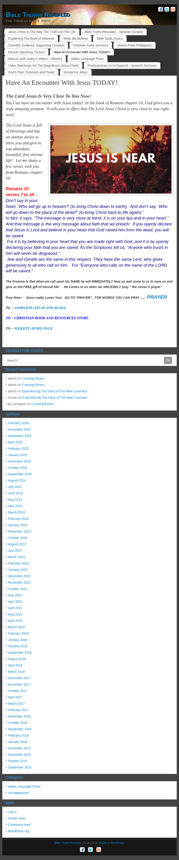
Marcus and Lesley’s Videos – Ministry (35, 59)
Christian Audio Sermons (90, 45)
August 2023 (17, 544)
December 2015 (19, 748)
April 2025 (15, 442)
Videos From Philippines (134, 45)
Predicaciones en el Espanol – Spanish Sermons (121, 65)
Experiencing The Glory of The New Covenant (54, 391)
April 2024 (15, 506)
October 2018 (17, 646)
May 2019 (15, 614)
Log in (12, 812)
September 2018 (20, 652)
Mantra (103, 843)
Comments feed (19, 825)
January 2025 (17, 455)
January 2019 (17, 640)
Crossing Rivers (33, 378)
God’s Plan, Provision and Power (31, 72)
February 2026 (18, 423)
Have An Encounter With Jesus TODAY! (82, 52)
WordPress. (117, 843)
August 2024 (17, 480)
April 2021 (15, 608)
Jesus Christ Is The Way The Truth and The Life (42, 32)
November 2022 (19, 582)
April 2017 (15, 697)
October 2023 (17, 538)
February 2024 (18, 519)
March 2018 (16, 672)
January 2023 (17, 570)
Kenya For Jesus (76, 72)
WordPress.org (18, 831)
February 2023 (18, 563)
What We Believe (75, 38)
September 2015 (20, 767)
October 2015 (17, 761)
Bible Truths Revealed (37, 14)
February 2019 (18, 633)
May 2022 (15, 595)
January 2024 (17, 525)
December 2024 (19, 461)
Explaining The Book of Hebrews (31, 38)
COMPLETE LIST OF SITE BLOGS (40, 308)
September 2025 (20, 436)
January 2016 (17, 742)
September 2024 (20, 474)
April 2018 (15, 665)
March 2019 (16, 627)
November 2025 (19, 429)
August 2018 (17, 659)
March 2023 (16, 557)
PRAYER (157, 297)
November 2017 (19, 684)
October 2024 (17, 468)
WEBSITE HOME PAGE (33, 328)
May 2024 (15, 499)
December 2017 (19, 678)
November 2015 (19, 754)
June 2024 (15, 493)
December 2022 (19, 576)
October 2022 (17, 589)
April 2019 (15, 621)
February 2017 (18, 710)
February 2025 (18, 448)
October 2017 (17, 691)
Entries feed (16, 818)
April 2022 (15, 601)
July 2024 (15, 487)
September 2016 (20, 729)
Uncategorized (18, 793)
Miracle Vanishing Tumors (26, 52)
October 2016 (17, 723)
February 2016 (18, 735)
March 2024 (16, 512)
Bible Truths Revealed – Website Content (113, 32)
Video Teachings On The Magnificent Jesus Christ (43, 65)
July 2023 (15, 550)
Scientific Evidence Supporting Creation (36, 45)
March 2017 (16, 703)
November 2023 (19, 531)
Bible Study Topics (110, 38)
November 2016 (19, 716)
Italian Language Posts (87, 59)
